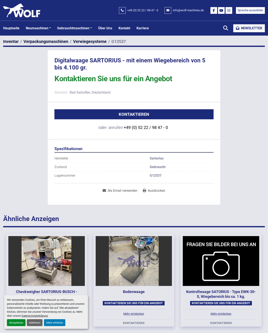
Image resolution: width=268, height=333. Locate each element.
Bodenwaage (134, 291)
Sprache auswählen (250, 10)
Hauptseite (11, 28)
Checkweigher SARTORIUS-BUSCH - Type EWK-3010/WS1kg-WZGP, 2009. (46, 294)
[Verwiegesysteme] (90, 41)
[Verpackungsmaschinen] (45, 41)
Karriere (143, 28)
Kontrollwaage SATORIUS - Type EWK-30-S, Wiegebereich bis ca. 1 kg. (221, 294)
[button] (38, 28)
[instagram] (228, 10)
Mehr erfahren (54, 322)
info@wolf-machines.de (188, 10)
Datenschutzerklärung (35, 315)
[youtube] (221, 10)
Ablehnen (34, 322)
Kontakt (124, 28)
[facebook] (213, 10)
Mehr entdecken (133, 313)
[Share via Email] (120, 191)
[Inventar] (11, 41)
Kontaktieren (134, 114)
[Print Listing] (154, 191)
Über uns (105, 28)
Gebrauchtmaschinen (73, 28)
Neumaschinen (37, 28)
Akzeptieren (16, 322)
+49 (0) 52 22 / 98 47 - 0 (142, 10)
